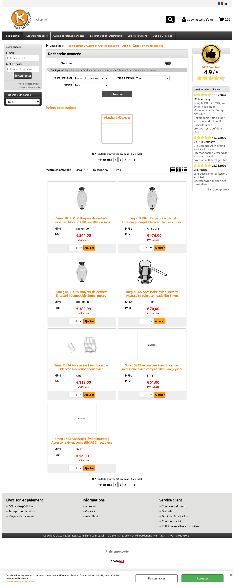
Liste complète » (218, 190)
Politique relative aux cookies (20, 581)
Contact (90, 512)
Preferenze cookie (117, 552)
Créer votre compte (30, 88)
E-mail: (10, 54)
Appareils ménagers (36, 36)
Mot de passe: (14, 65)
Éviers (130, 71)
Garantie (167, 512)
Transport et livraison (22, 512)
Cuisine (120, 71)
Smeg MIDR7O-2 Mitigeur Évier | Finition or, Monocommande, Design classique (210, 110)
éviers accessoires (146, 71)
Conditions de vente (174, 507)
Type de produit (125, 78)
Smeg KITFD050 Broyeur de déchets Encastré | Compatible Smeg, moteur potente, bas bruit (82, 296)
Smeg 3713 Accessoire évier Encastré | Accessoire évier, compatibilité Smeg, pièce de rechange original (81, 443)
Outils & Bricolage (162, 36)
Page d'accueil (12, 36)
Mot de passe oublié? (29, 84)
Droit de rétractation (175, 517)
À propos (90, 507)
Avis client (91, 517)
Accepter (202, 578)
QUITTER (231, 574)
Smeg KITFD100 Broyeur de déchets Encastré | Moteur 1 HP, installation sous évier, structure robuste (81, 223)
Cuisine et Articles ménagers (68, 36)
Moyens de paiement (22, 517)
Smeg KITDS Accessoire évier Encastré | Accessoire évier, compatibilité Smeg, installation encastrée (152, 296)
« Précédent (105, 160)
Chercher (66, 64)
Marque (68, 85)
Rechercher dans (62, 78)
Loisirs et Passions (137, 36)
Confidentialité (171, 522)
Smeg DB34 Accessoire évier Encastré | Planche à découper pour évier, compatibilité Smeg (81, 370)
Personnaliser (156, 578)
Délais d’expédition (21, 507)
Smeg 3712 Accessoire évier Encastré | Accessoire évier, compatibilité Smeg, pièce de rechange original (152, 370)
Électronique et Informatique (106, 36)
